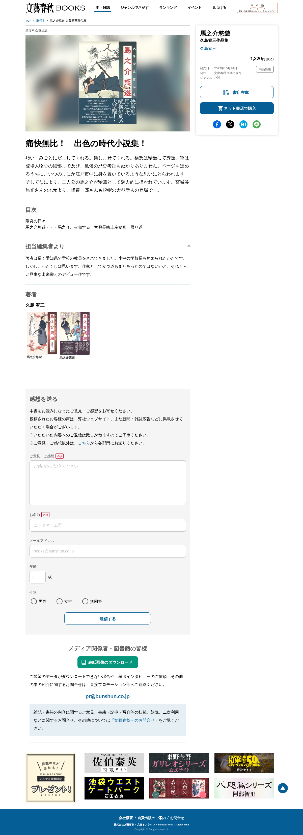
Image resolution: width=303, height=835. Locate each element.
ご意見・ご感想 (42, 456)
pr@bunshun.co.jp (108, 696)
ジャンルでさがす (134, 7)
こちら (84, 442)
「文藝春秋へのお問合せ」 (134, 720)
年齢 (33, 566)
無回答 (96, 601)
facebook (217, 124)
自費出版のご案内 (151, 818)
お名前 (35, 514)
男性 (43, 601)
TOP (28, 20)
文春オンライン (146, 824)
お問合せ (177, 818)
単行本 (40, 20)
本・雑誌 (103, 7)
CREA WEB (183, 824)
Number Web (165, 824)
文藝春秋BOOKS (55, 8)
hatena (243, 124)
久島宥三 (208, 48)
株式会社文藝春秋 (124, 824)
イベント (194, 7)
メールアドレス (42, 540)
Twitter (230, 124)
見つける (219, 7)
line (257, 124)
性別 (33, 592)
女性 (68, 601)
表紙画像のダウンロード (110, 662)
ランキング (168, 7)
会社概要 (126, 818)
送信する (108, 619)
